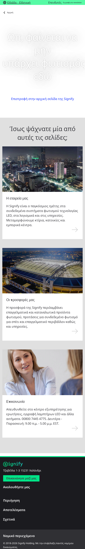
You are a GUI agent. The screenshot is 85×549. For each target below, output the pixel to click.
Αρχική (10, 12)
